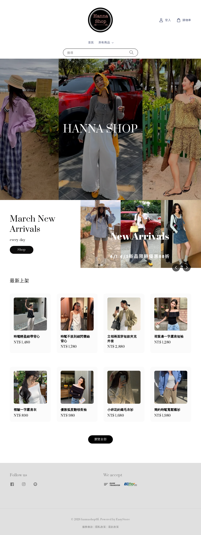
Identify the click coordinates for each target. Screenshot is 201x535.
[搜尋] (131, 52)
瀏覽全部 (100, 439)
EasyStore (123, 519)
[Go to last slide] (176, 267)
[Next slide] (187, 267)
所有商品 (104, 42)
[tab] (99, 265)
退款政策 (113, 527)
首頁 (91, 42)
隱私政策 (100, 527)
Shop (21, 251)
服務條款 (87, 527)
